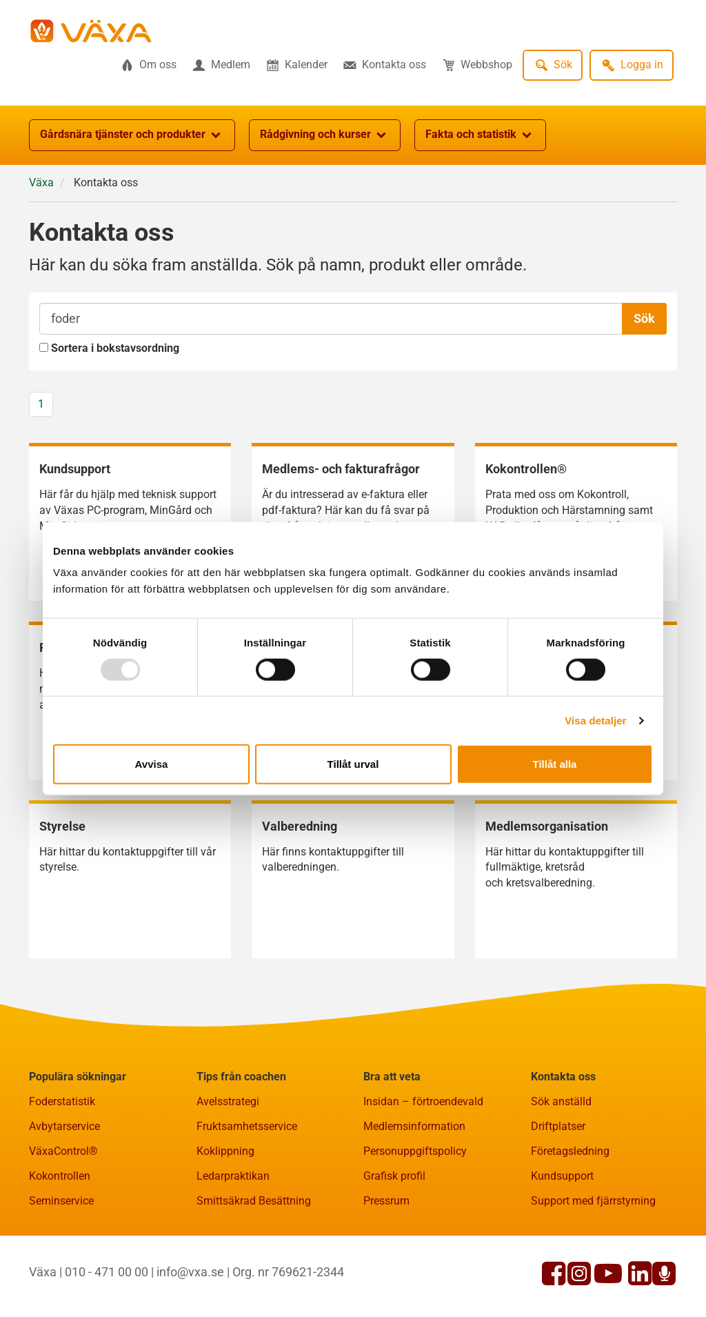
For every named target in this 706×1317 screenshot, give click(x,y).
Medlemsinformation (414, 1126)
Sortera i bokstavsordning (109, 348)
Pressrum (386, 1200)
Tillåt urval (353, 764)
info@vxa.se (190, 1272)
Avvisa (151, 764)
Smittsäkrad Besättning (253, 1200)
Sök (644, 318)
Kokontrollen (59, 1175)
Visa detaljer (595, 720)
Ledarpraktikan (233, 1175)
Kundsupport (562, 1175)
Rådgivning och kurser (325, 135)
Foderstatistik (62, 1101)
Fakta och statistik (480, 135)
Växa (41, 182)
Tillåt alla (555, 764)
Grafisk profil (394, 1175)
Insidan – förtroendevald (423, 1101)
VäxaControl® (63, 1151)
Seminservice (61, 1200)
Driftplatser (558, 1126)
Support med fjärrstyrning (593, 1200)
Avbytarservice (64, 1126)
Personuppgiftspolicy (415, 1151)
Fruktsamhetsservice (246, 1126)
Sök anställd (561, 1101)
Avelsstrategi (227, 1101)
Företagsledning (570, 1151)
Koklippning (225, 1151)
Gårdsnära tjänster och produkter (132, 135)
